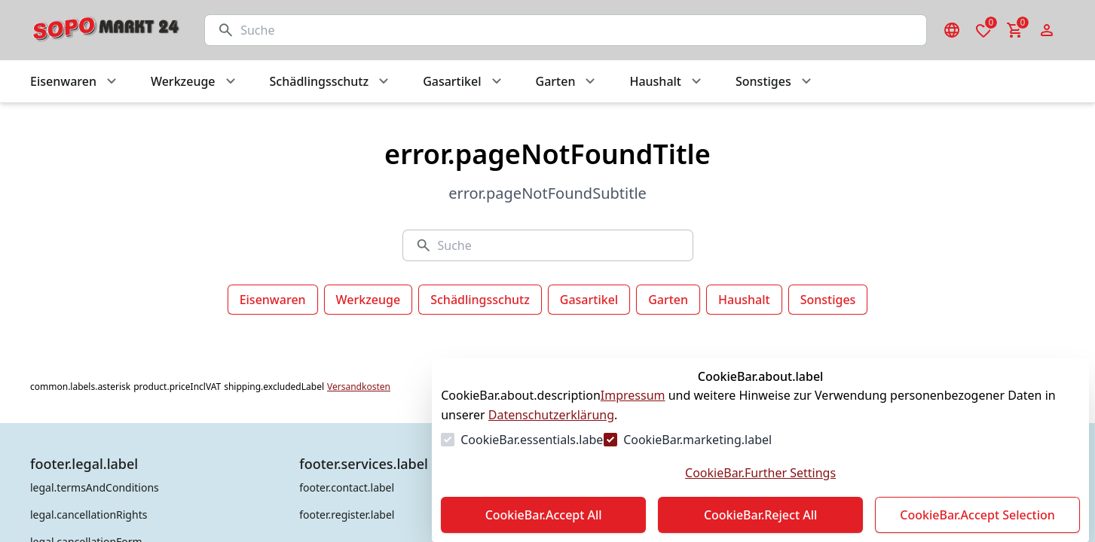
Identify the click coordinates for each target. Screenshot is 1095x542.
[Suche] (577, 30)
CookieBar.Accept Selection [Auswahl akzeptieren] (977, 515)
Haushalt (744, 299)
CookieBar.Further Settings (760, 472)
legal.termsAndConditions (94, 487)
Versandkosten (358, 387)
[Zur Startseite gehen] (102, 30)
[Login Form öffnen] (1047, 30)
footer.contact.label (346, 487)
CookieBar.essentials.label (533, 439)
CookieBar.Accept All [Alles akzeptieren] (543, 515)
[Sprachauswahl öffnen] (952, 30)
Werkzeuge (368, 299)
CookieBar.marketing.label (697, 439)
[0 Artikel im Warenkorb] (1015, 30)
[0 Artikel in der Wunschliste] (983, 30)
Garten (668, 299)
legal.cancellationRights (88, 514)
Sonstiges (828, 299)
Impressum (633, 395)
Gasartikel (589, 299)
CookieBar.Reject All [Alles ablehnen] (760, 515)
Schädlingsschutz (480, 299)
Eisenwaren (273, 299)
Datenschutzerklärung (551, 414)
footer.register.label (346, 514)
